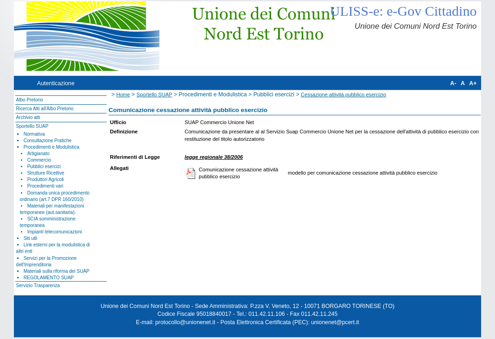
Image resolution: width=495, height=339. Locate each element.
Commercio (39, 160)
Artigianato (38, 153)
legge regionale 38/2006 (213, 157)
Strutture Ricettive (45, 173)
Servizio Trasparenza (38, 285)
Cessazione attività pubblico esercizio (343, 94)
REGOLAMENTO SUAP (49, 277)
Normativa (34, 134)
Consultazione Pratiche (48, 140)
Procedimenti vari (45, 185)
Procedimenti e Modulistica (51, 147)
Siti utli (31, 238)
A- (453, 83)
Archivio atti (28, 117)
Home (123, 94)
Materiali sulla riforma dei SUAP (56, 271)
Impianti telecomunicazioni (54, 231)
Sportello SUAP (32, 126)
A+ (472, 83)
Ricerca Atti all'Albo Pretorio (45, 108)
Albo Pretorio (29, 99)
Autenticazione (56, 83)
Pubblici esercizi (44, 166)
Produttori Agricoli (45, 179)
